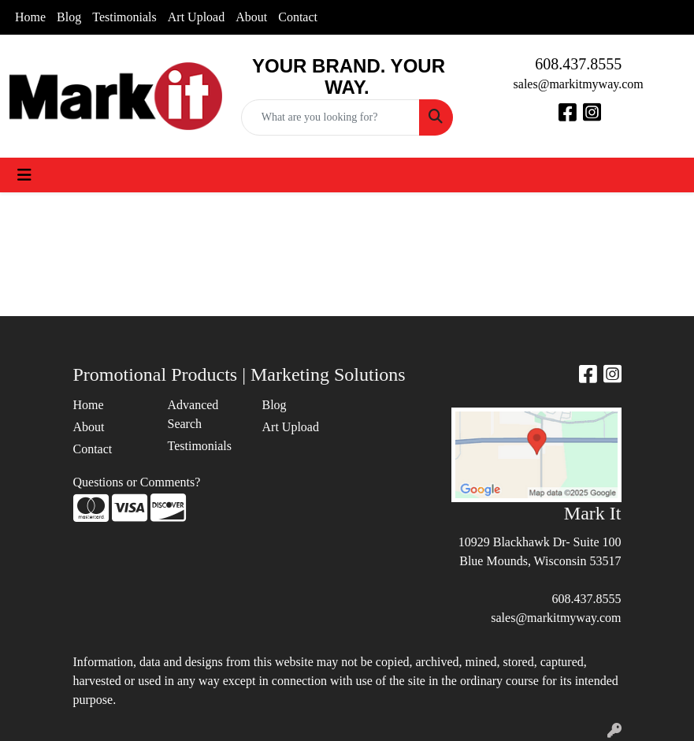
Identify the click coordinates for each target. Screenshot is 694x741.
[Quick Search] (331, 117)
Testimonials (124, 17)
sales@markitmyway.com (579, 84)
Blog (69, 17)
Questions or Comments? (137, 482)
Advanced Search (193, 414)
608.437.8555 (578, 64)
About (251, 17)
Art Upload (196, 17)
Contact (297, 17)
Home (30, 17)
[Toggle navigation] (24, 175)
